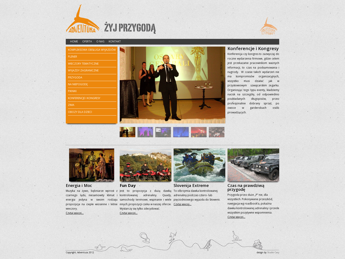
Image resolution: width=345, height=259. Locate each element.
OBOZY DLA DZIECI (80, 112)
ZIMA (71, 105)
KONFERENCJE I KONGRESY (84, 98)
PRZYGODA (75, 78)
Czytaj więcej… (75, 213)
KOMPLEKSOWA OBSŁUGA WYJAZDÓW (92, 50)
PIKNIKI (72, 91)
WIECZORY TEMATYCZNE (83, 64)
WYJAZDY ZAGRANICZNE (83, 71)
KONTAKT (115, 41)
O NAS (100, 41)
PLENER (72, 57)
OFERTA (87, 41)
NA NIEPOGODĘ (78, 84)
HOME (74, 41)
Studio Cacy (273, 252)
